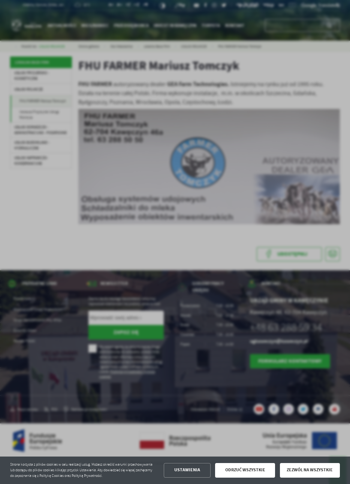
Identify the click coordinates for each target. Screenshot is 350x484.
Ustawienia (187, 470)
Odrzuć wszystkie (245, 470)
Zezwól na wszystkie (310, 470)
